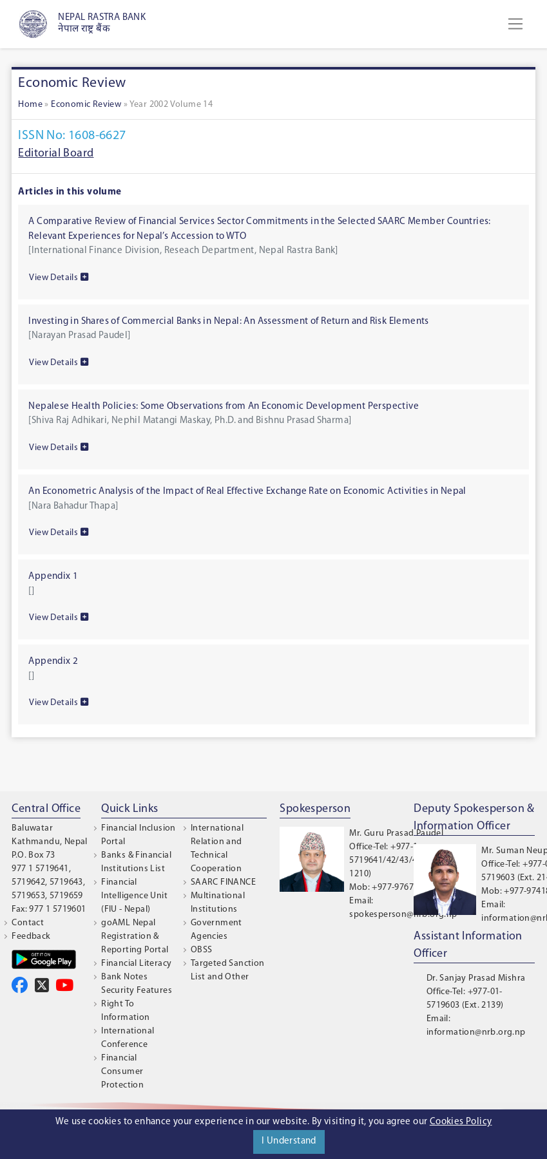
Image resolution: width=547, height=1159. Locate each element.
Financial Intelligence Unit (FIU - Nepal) (134, 896)
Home (30, 104)
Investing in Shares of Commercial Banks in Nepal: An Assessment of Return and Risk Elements (228, 321)
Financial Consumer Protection (122, 1071)
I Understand (289, 1141)
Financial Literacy (136, 963)
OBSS (202, 950)
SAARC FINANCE (223, 882)
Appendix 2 (53, 661)
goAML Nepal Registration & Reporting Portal (134, 936)
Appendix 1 (53, 576)
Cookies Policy (461, 1122)
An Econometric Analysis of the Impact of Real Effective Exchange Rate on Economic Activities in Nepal (247, 491)
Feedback (31, 936)
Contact (28, 923)
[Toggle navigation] (515, 23)
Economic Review (86, 104)
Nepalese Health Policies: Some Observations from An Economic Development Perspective (223, 406)
